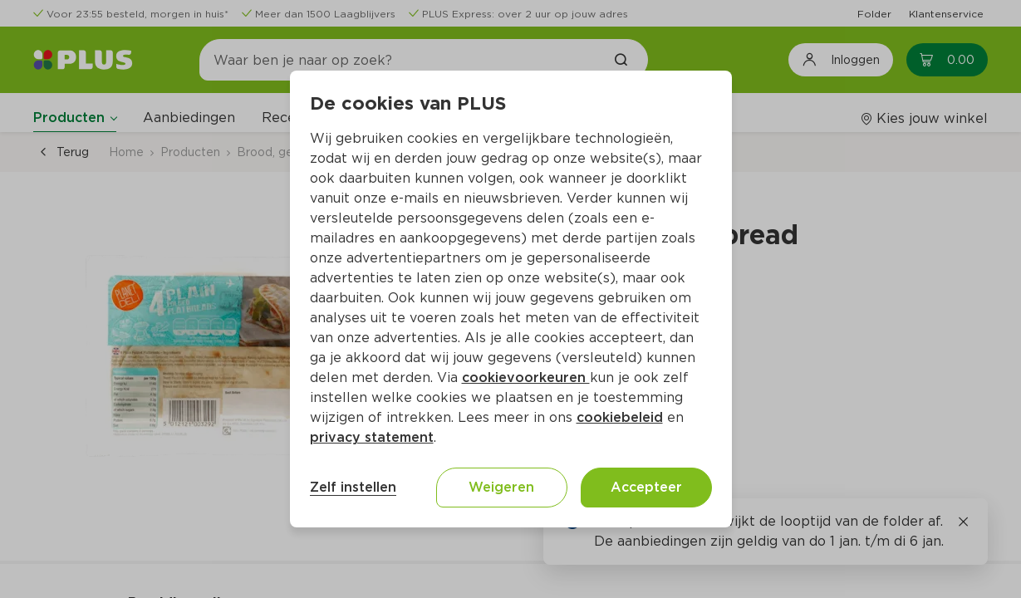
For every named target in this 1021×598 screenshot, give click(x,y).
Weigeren (501, 487)
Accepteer (646, 487)
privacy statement (372, 437)
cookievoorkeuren (526, 377)
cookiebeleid (620, 417)
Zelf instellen (353, 487)
